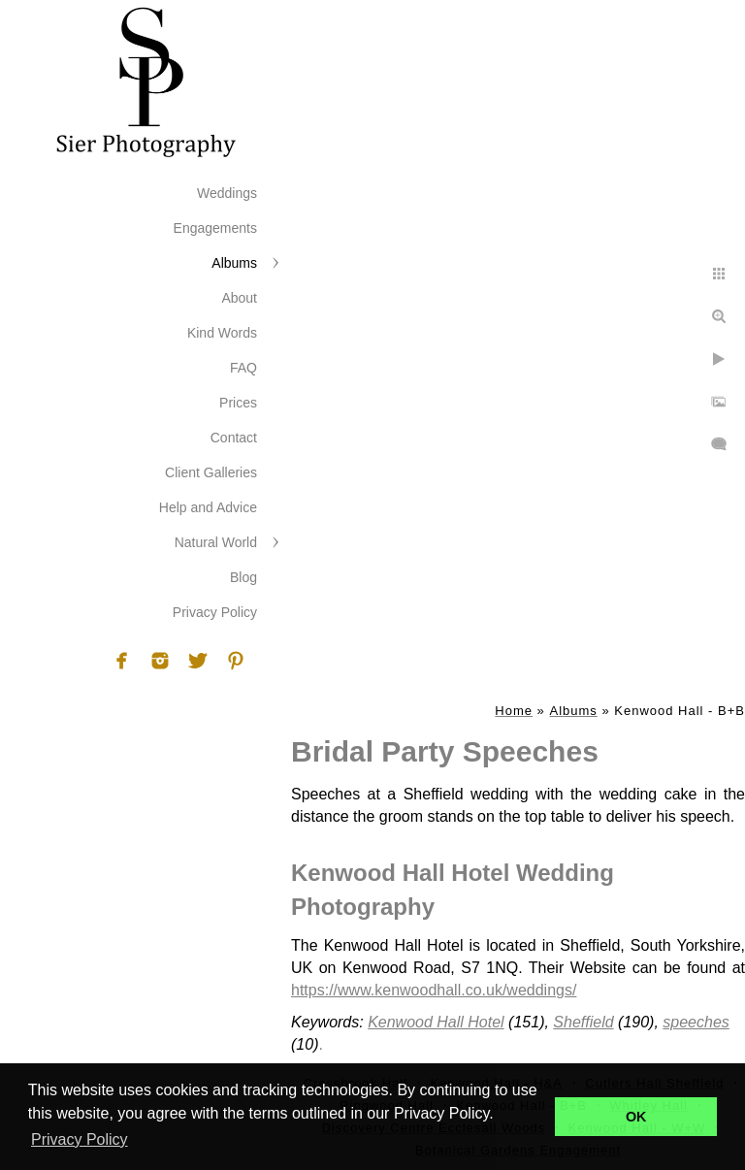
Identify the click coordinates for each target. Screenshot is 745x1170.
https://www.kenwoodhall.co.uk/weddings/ (433, 990)
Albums (234, 263)
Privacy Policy (215, 612)
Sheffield (583, 1022)
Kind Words (222, 333)
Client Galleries (211, 472)
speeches (696, 1022)
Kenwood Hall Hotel (436, 1022)
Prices (238, 402)
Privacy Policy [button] (79, 1139)
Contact (234, 437)
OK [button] (636, 1116)
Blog (243, 577)
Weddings (227, 193)
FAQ (243, 367)
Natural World (216, 542)
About (239, 298)
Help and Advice (208, 507)
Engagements (215, 228)
